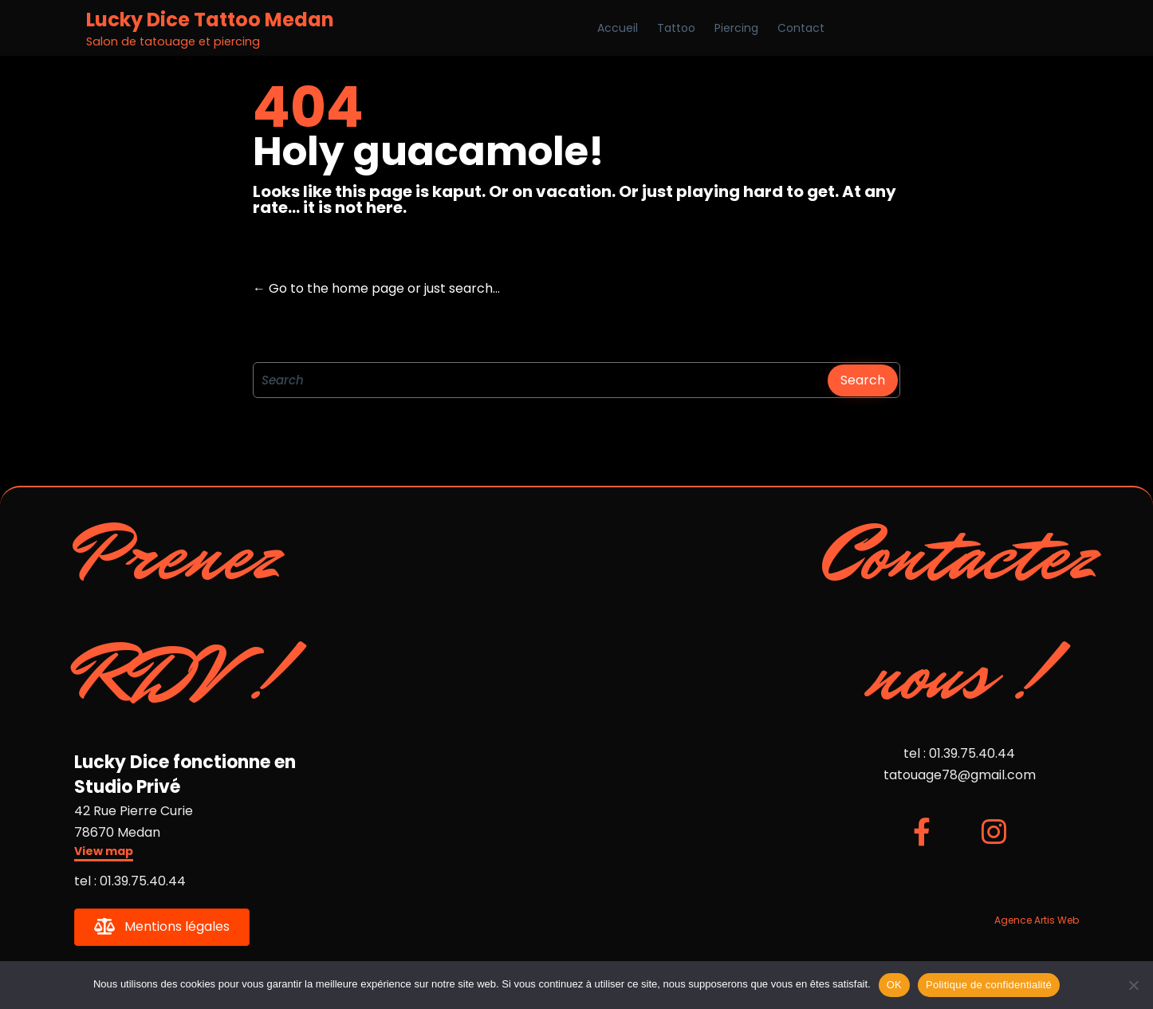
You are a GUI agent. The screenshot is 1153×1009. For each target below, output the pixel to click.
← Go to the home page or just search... (376, 288)
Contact (800, 28)
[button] (103, 853)
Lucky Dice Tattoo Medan (210, 20)
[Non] (1133, 985)
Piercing (736, 28)
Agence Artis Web (1036, 920)
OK (894, 985)
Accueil (617, 28)
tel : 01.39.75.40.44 (130, 881)
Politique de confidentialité (989, 985)
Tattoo (676, 28)
